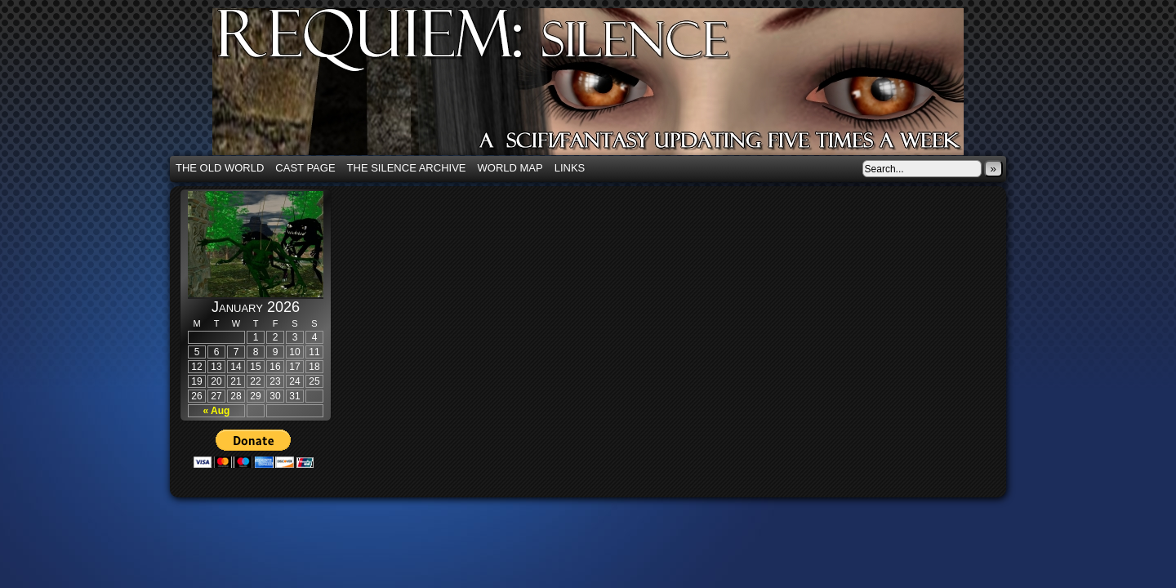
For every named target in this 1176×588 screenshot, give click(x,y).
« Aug (216, 410)
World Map (510, 168)
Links (570, 168)
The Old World (220, 168)
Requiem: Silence (612, 86)
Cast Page (305, 168)
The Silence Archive (406, 168)
